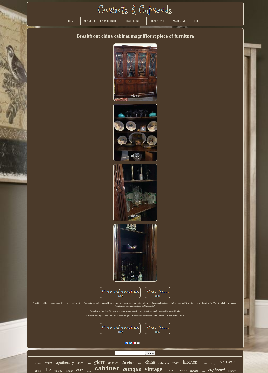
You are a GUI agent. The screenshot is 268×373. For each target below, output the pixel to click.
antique (132, 369)
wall (203, 371)
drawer (227, 361)
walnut (69, 370)
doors (175, 363)
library (170, 370)
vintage (153, 369)
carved (204, 363)
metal (38, 363)
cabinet (107, 368)
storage (213, 364)
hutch (38, 370)
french (49, 363)
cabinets (163, 363)
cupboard (216, 370)
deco (80, 363)
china (150, 362)
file (47, 369)
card (80, 370)
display (128, 362)
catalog (58, 370)
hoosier (113, 363)
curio (183, 370)
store (89, 371)
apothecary (65, 362)
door (140, 363)
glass (99, 362)
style (89, 363)
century (232, 370)
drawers (194, 371)
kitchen (190, 362)
